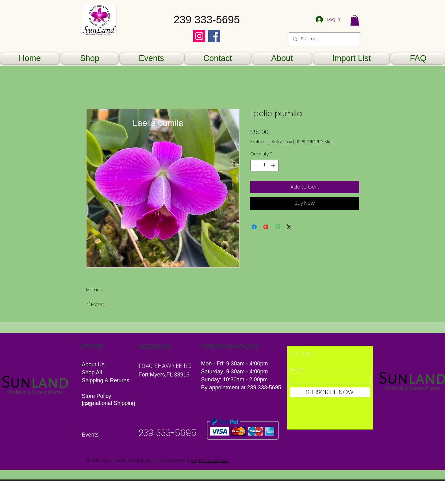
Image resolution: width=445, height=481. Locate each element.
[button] (354, 20)
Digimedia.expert (210, 460)
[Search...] (324, 39)
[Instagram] (199, 36)
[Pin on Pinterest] (266, 227)
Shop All (92, 372)
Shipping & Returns (106, 380)
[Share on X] (289, 227)
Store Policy (96, 396)
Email (295, 370)
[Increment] (274, 165)
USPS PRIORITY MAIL (314, 142)
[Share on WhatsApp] (277, 227)
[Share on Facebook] (254, 227)
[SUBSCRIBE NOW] (330, 392)
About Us (93, 364)
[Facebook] (214, 36)
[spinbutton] (264, 165)
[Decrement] (255, 165)
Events (90, 435)
